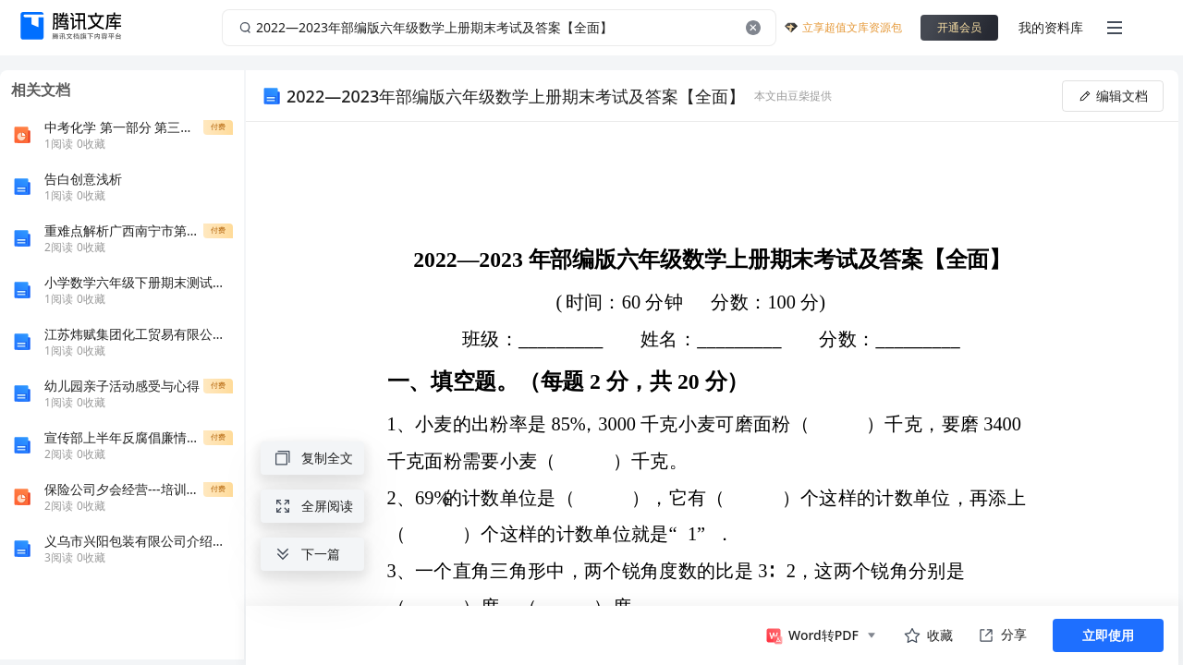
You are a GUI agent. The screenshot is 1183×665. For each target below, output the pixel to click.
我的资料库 (1050, 27)
